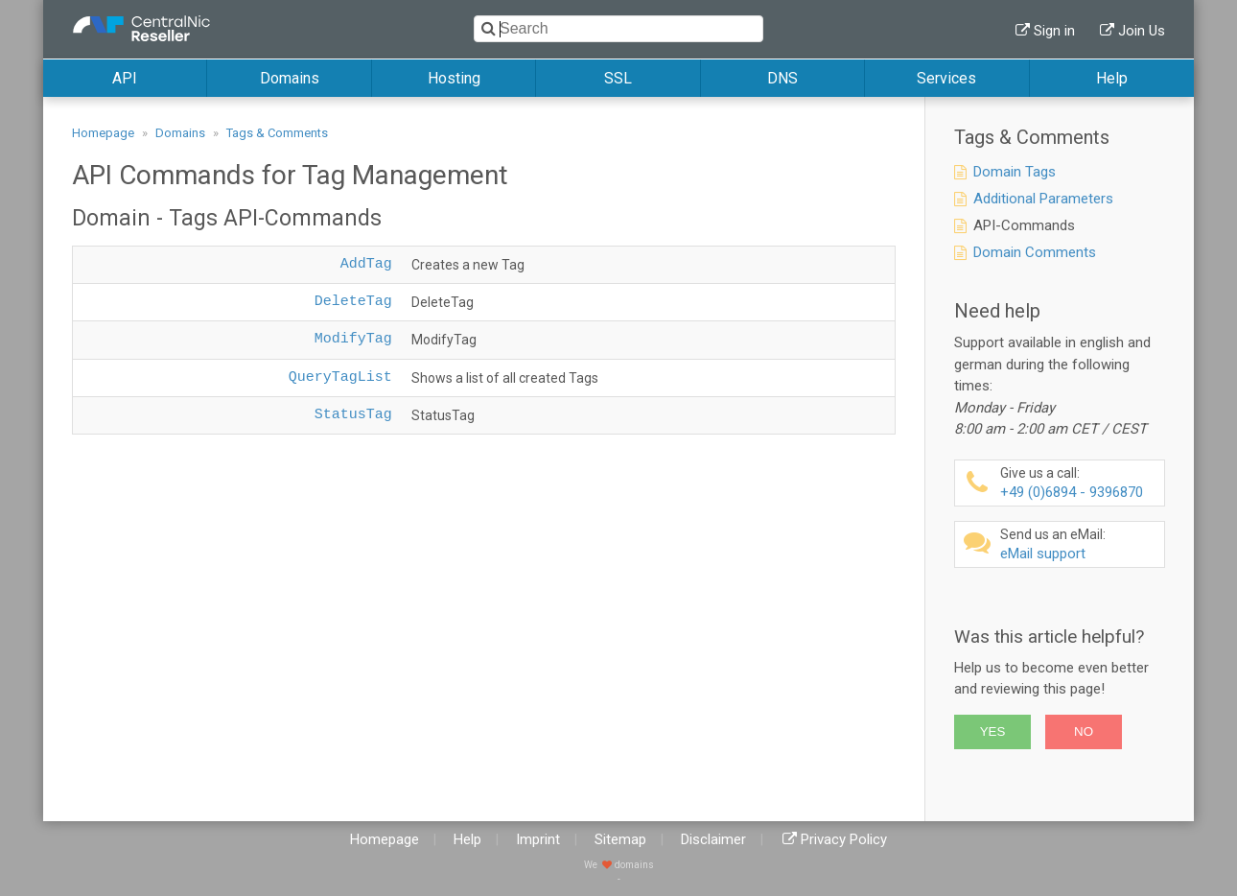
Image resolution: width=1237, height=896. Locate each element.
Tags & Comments (277, 133)
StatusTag (353, 415)
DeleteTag (353, 302)
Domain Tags (1014, 171)
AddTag (366, 264)
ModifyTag (353, 339)
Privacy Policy (844, 839)
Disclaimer (713, 839)
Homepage (103, 133)
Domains (289, 78)
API (124, 78)
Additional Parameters (1043, 198)
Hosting (454, 78)
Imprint (538, 839)
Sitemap (620, 839)
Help (1112, 78)
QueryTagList (340, 377)
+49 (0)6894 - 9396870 (1079, 483)
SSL (618, 78)
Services (946, 78)
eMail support (1079, 544)
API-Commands (1024, 225)
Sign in (1054, 30)
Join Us (1141, 30)
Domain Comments (1034, 252)
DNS (782, 78)
